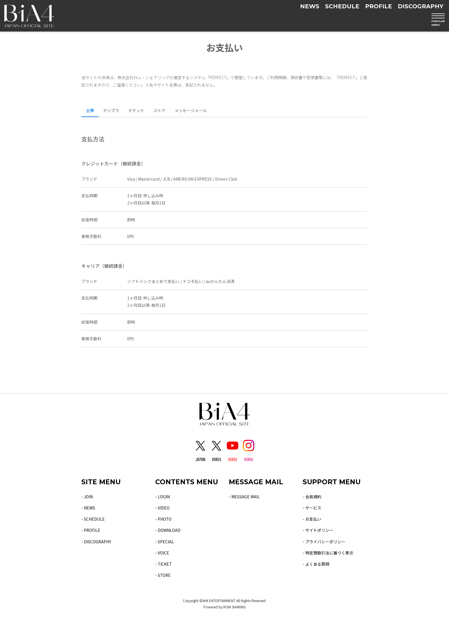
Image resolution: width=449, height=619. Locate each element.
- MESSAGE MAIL (244, 496)
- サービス (312, 508)
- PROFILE (91, 530)
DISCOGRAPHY (420, 6)
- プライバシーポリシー (324, 541)
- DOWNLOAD (167, 530)
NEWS (309, 6)
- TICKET (163, 564)
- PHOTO (163, 519)
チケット (136, 110)
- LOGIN (162, 496)
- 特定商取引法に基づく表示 (328, 553)
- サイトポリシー (318, 530)
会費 (90, 110)
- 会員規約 (312, 496)
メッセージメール (191, 110)
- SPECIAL (164, 541)
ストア (159, 110)
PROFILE (378, 6)
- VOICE (162, 553)
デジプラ (111, 110)
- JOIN (87, 496)
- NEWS (88, 508)
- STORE (163, 575)
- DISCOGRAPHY (96, 541)
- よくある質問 (316, 564)
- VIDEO (162, 508)
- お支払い (312, 519)
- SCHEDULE (93, 519)
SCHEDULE (342, 6)
